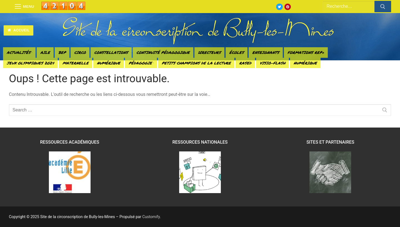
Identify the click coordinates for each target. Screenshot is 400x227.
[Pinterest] (287, 7)
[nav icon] (24, 7)
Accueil (18, 30)
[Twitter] (279, 7)
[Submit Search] (382, 7)
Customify (151, 216)
